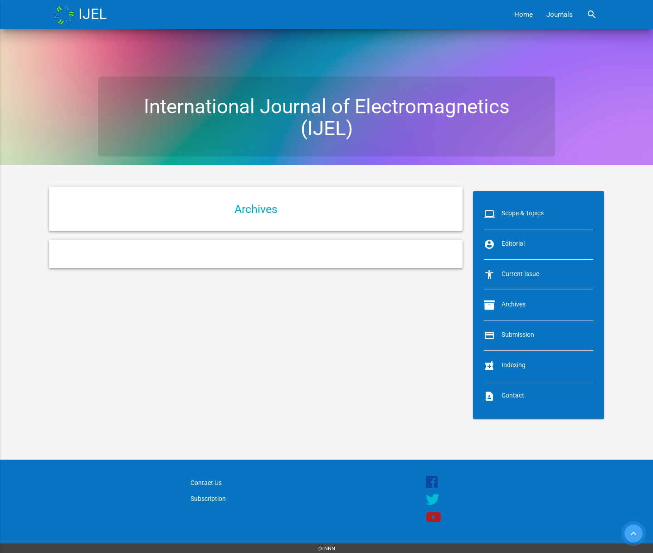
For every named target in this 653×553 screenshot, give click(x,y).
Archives (514, 304)
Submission (518, 334)
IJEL (92, 14)
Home (523, 14)
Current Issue (520, 273)
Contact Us (206, 482)
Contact (513, 395)
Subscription (208, 498)
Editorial (513, 243)
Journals (559, 14)
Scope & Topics (523, 213)
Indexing (514, 365)
